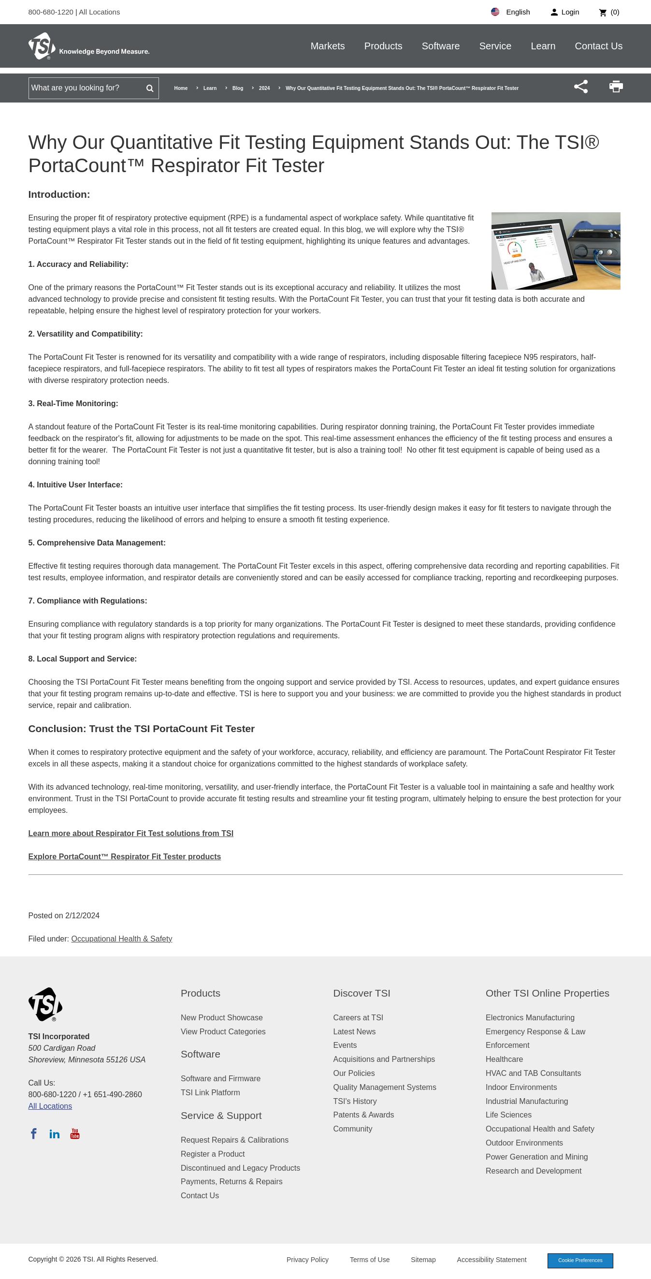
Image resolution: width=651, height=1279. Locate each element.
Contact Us (599, 46)
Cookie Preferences (578, 1261)
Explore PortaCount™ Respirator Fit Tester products (125, 857)
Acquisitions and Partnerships (384, 1059)
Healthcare (504, 1059)
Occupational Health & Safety (121, 939)
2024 (264, 88)
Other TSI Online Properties (547, 993)
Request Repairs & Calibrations (235, 1140)
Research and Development (533, 1171)
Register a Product (213, 1154)
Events (345, 1045)
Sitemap (418, 1260)
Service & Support (221, 1115)
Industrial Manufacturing (527, 1101)
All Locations (99, 12)
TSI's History (355, 1101)
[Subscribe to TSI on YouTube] (74, 1133)
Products (383, 46)
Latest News (354, 1032)
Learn (543, 46)
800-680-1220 (52, 12)
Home (181, 88)
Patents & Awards (363, 1115)
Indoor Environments (521, 1087)
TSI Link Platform (210, 1092)
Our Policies (354, 1073)
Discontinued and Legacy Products (240, 1168)
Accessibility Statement (487, 1260)
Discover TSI (362, 993)
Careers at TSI (358, 1018)
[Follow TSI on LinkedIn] (54, 1133)
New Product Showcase (222, 1018)
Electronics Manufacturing (530, 1018)
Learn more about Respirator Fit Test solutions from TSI (131, 833)
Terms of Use (365, 1260)
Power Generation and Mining (537, 1157)
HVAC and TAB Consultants (533, 1073)
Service (495, 46)
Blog (237, 88)
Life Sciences (509, 1115)
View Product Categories (223, 1032)
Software (441, 46)
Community (353, 1129)
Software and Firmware (220, 1078)
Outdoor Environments (524, 1143)
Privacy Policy (303, 1260)
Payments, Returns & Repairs (232, 1181)
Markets (328, 46)
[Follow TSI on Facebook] (34, 1133)
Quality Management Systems (384, 1087)
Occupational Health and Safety (540, 1129)
